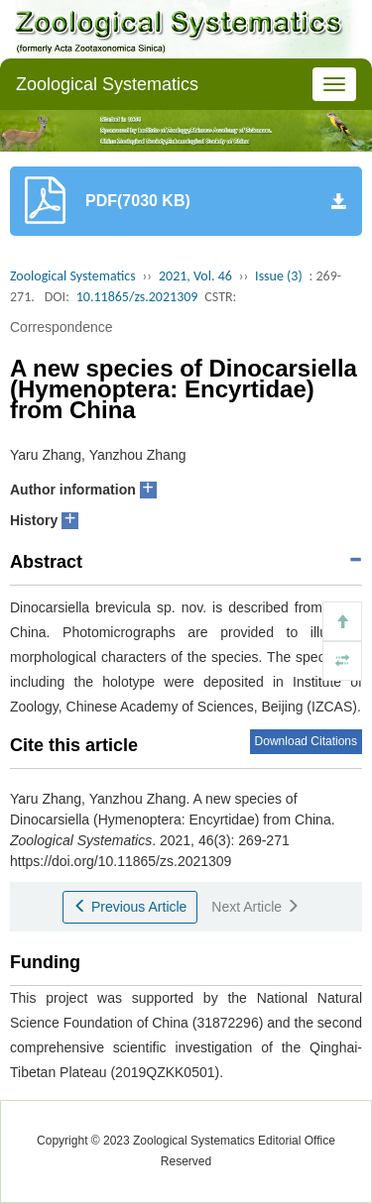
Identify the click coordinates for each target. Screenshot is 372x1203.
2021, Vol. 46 (195, 276)
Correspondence (61, 327)
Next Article (255, 907)
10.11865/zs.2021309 (137, 296)
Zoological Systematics (107, 84)
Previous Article (129, 907)
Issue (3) (279, 276)
